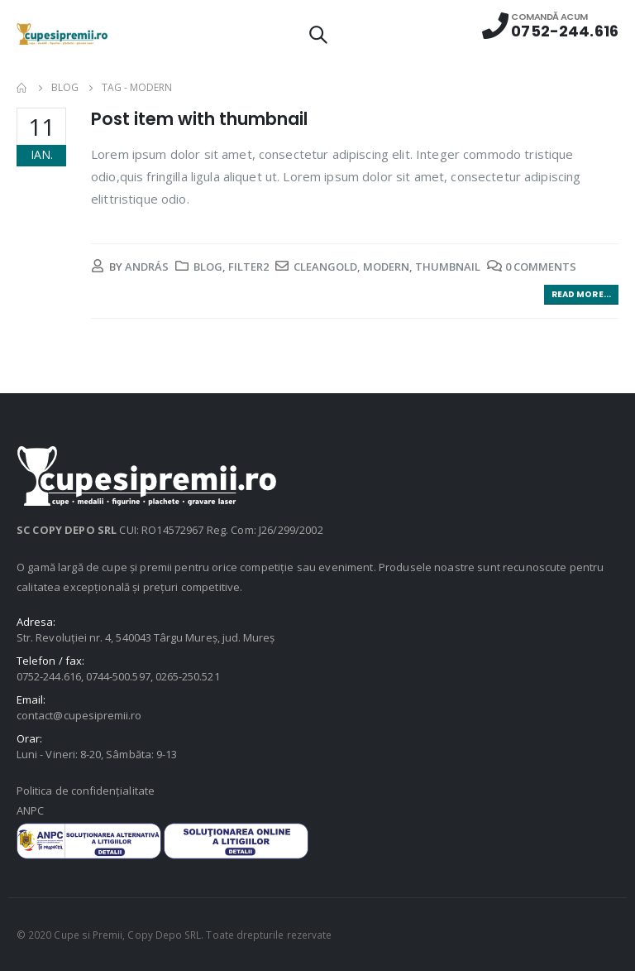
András (147, 266)
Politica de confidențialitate (86, 790)
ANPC (30, 810)
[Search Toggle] (317, 33)
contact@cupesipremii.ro (79, 715)
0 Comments (540, 266)
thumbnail (447, 266)
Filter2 (248, 266)
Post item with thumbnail (199, 119)
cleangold (325, 266)
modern (386, 266)
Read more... (581, 294)
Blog (207, 266)
